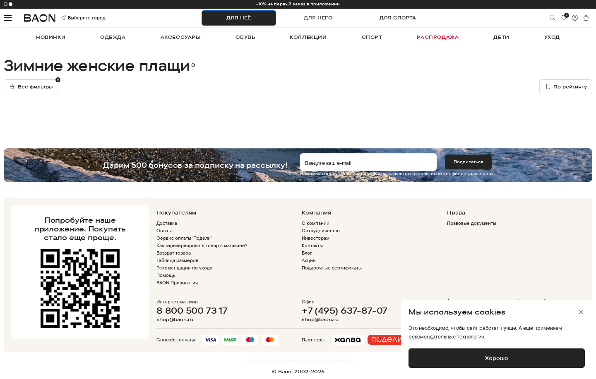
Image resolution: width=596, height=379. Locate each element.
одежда (113, 37)
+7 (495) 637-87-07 (344, 310)
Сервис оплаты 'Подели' (184, 238)
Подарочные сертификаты (332, 268)
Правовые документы (471, 223)
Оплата (164, 230)
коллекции (308, 37)
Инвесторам (315, 238)
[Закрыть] (581, 312)
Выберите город (72, 18)
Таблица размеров (177, 260)
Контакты (312, 245)
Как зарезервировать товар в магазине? (202, 245)
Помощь (165, 275)
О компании (315, 223)
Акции (309, 260)
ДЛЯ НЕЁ (238, 17)
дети (501, 37)
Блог (307, 253)
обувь (245, 37)
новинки (50, 37)
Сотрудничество (321, 230)
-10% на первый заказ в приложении (298, 4)
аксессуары (181, 37)
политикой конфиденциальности (455, 173)
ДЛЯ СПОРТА (398, 17)
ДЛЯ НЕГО (318, 17)
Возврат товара (173, 253)
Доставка (166, 223)
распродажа (438, 37)
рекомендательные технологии (446, 336)
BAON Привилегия (177, 282)
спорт (372, 37)
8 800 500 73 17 (192, 310)
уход (552, 37)
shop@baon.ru (174, 319)
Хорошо (496, 358)
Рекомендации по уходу (184, 268)
